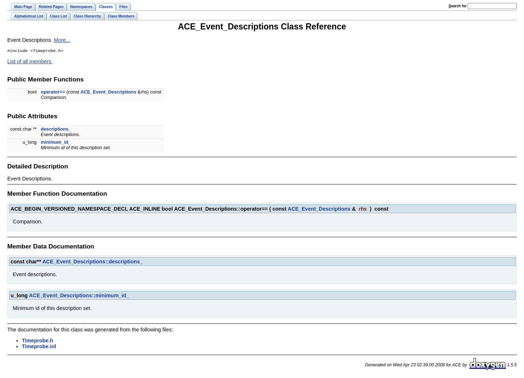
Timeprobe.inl (39, 347)
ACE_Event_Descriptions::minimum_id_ (79, 296)
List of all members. (30, 62)
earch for (458, 6)
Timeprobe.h (37, 341)
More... (62, 40)
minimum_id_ (56, 143)
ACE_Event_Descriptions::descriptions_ (92, 262)
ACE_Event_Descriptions (108, 92)
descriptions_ (56, 129)
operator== (53, 92)
